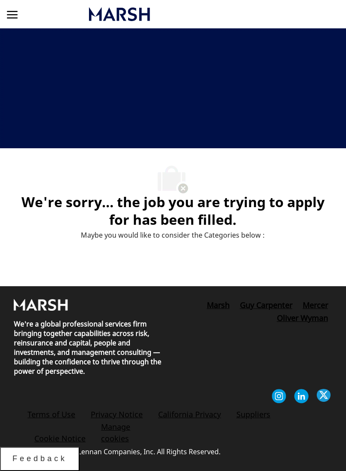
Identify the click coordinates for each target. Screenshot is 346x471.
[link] (163, 14)
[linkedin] (301, 397)
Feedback (39, 458)
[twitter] (323, 397)
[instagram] (279, 397)
